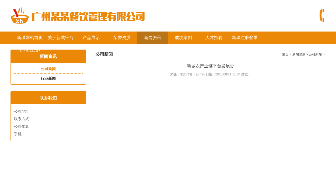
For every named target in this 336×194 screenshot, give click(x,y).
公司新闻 (48, 69)
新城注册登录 (245, 37)
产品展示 (91, 37)
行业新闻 (48, 78)
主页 (285, 54)
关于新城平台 (61, 37)
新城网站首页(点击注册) (30, 39)
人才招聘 (214, 37)
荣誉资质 (122, 37)
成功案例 (183, 37)
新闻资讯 (152, 37)
